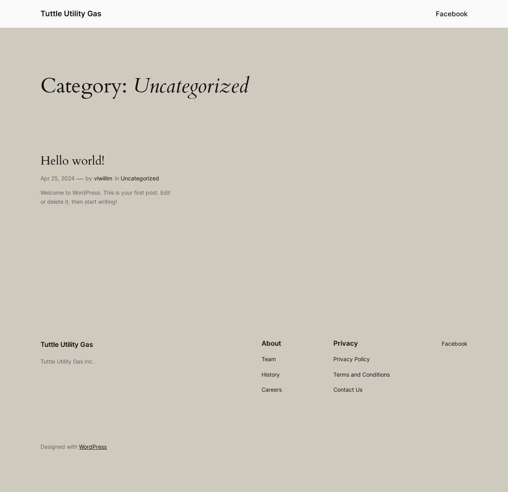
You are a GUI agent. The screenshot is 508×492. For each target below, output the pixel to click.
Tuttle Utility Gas (70, 13)
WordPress (93, 446)
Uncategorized (140, 178)
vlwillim (103, 178)
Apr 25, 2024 (57, 178)
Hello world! (72, 161)
